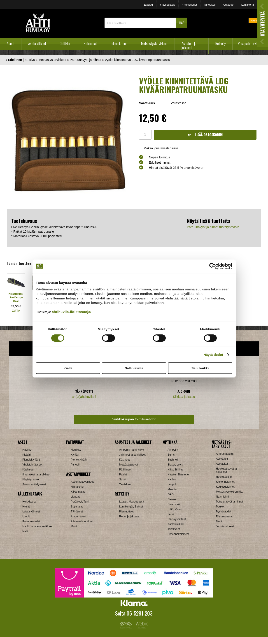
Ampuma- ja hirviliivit (131, 449)
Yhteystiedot (189, 4)
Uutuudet (228, 4)
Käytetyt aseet (31, 479)
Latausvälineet (31, 511)
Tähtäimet (77, 511)
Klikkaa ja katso (184, 396)
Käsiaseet (28, 469)
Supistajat (77, 506)
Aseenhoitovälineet (82, 481)
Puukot (220, 506)
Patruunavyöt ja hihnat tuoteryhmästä (213, 227)
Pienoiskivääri (79, 459)
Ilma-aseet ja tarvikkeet (36, 474)
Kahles (172, 479)
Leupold (172, 484)
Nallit (25, 531)
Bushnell (173, 459)
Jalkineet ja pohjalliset (132, 454)
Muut (74, 526)
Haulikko (76, 449)
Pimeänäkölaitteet (178, 534)
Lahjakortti (247, 4)
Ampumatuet (78, 516)
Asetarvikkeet (37, 43)
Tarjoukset (210, 4)
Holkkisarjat (29, 501)
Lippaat (75, 496)
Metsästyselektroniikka (229, 491)
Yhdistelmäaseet (32, 464)
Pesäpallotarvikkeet (250, 43)
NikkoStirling (175, 469)
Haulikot (27, 449)
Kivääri (75, 454)
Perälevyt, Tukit (80, 501)
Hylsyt (26, 506)
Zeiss (171, 514)
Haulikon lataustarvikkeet (37, 526)
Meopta (172, 489)
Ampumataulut (224, 453)
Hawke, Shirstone (178, 474)
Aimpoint (173, 449)
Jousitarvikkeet (225, 526)
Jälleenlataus (119, 43)
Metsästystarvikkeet (154, 43)
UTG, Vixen (175, 509)
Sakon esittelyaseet (34, 484)
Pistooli (75, 464)
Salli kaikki (200, 368)
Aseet (10, 43)
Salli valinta (134, 368)
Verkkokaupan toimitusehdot (134, 419)
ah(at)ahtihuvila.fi (84, 396)
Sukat (122, 479)
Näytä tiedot (213, 355)
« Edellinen (13, 60)
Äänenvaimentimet (82, 521)
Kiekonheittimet (225, 481)
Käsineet (124, 459)
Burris (171, 454)
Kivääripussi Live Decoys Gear (16, 297)
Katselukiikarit (176, 524)
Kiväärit (26, 454)
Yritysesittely (167, 4)
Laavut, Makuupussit (131, 501)
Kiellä (67, 368)
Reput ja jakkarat (129, 516)
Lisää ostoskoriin (205, 134)
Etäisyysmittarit (177, 519)
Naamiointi (222, 496)
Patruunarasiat (31, 521)
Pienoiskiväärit (31, 459)
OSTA (16, 311)
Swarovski (174, 504)
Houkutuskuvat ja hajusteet (226, 470)
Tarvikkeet (125, 484)
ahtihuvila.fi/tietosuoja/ (71, 312)
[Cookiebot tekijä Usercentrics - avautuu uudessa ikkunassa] (212, 266)
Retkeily (220, 43)
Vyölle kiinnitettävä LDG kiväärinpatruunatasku (137, 60)
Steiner (172, 499)
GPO (171, 494)
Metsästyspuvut (128, 464)
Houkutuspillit (224, 476)
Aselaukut (222, 463)
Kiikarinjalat (77, 491)
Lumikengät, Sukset (131, 506)
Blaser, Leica (175, 464)
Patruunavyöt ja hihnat (85, 60)
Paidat (123, 474)
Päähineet (125, 469)
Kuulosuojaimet (225, 486)
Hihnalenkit (77, 486)
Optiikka (65, 43)
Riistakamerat (224, 516)
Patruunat (90, 43)
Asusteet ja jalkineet (189, 45)
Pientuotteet (126, 511)
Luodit (26, 516)
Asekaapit (222, 458)
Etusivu (148, 4)
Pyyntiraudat (223, 511)
